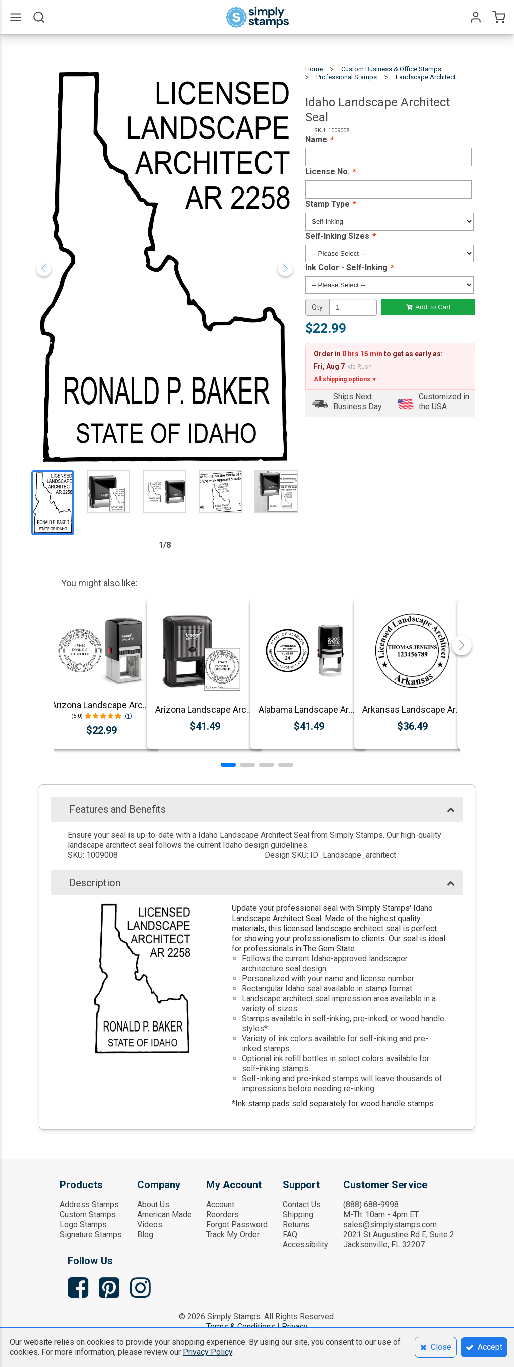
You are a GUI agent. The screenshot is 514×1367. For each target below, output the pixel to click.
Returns (296, 1224)
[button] (228, 765)
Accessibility (305, 1244)
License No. (330, 171)
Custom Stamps (88, 1214)
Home (314, 69)
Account (220, 1204)
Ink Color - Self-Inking (349, 267)
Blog (145, 1234)
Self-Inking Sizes (340, 236)
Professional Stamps (346, 77)
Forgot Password (237, 1224)
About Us (153, 1204)
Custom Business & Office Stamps (391, 69)
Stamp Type (330, 204)
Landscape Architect (426, 77)
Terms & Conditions (240, 1326)
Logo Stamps (83, 1224)
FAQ (290, 1234)
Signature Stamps (91, 1234)
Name (319, 139)
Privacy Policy (207, 1352)
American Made (164, 1214)
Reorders (222, 1214)
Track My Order (233, 1234)
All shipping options (345, 379)
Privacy (295, 1326)
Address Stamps (89, 1204)
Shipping (298, 1214)
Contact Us (302, 1204)
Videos (149, 1224)
